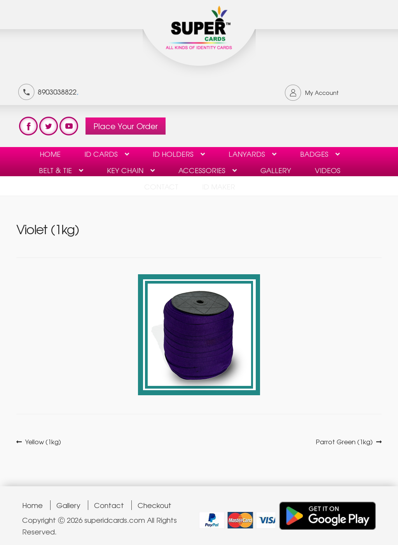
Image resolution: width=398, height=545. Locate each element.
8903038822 (57, 91)
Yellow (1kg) (43, 442)
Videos (327, 170)
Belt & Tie (55, 170)
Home (50, 154)
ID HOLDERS (173, 154)
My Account (322, 92)
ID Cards (101, 154)
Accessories (201, 170)
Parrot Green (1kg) (344, 442)
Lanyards (247, 154)
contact (161, 186)
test (28, 126)
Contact (109, 505)
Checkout (154, 505)
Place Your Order (125, 125)
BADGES (314, 154)
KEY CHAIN (125, 170)
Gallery (275, 170)
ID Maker (218, 186)
